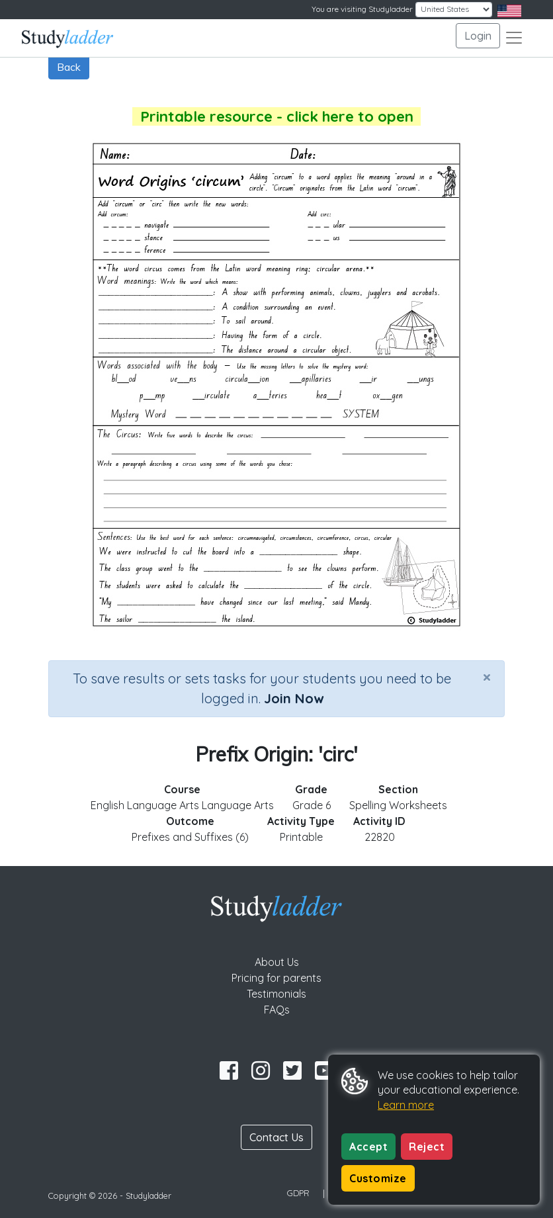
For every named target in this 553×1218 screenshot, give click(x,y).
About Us (277, 962)
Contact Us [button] (276, 1137)
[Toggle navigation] (514, 37)
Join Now (293, 698)
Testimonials (276, 993)
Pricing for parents (276, 977)
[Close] (487, 677)
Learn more (406, 1104)
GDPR (298, 1193)
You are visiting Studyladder (362, 9)
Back (69, 66)
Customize (378, 1178)
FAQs (277, 1009)
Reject (427, 1146)
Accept (368, 1146)
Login (477, 35)
